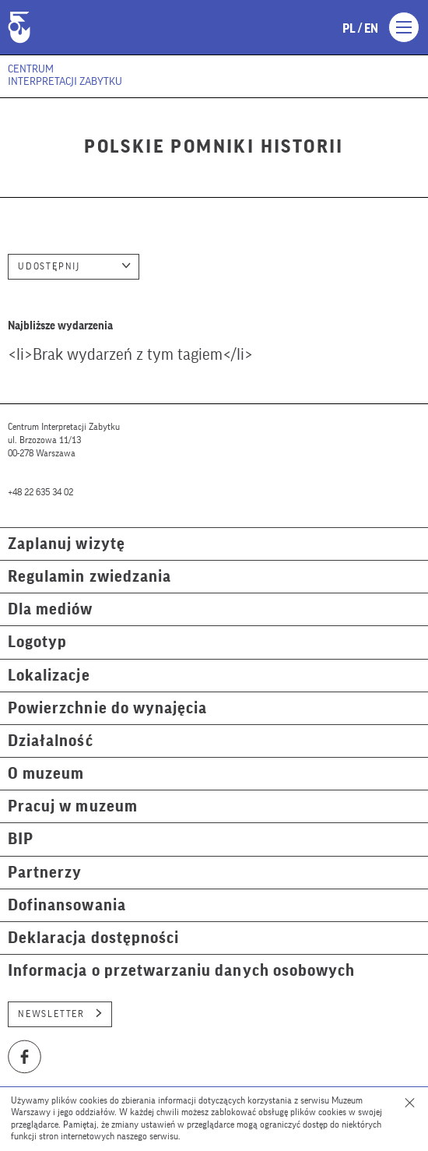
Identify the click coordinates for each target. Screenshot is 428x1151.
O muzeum (46, 774)
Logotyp (37, 642)
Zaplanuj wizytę (66, 544)
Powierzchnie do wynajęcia (107, 708)
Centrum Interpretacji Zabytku (65, 75)
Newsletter (60, 1013)
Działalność (50, 741)
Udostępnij (74, 266)
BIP (20, 839)
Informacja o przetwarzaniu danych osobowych (181, 971)
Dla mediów (50, 609)
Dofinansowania (67, 905)
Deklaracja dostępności (93, 938)
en (371, 29)
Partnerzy (45, 872)
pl (349, 29)
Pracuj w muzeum (73, 806)
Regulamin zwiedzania (89, 576)
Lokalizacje (49, 675)
